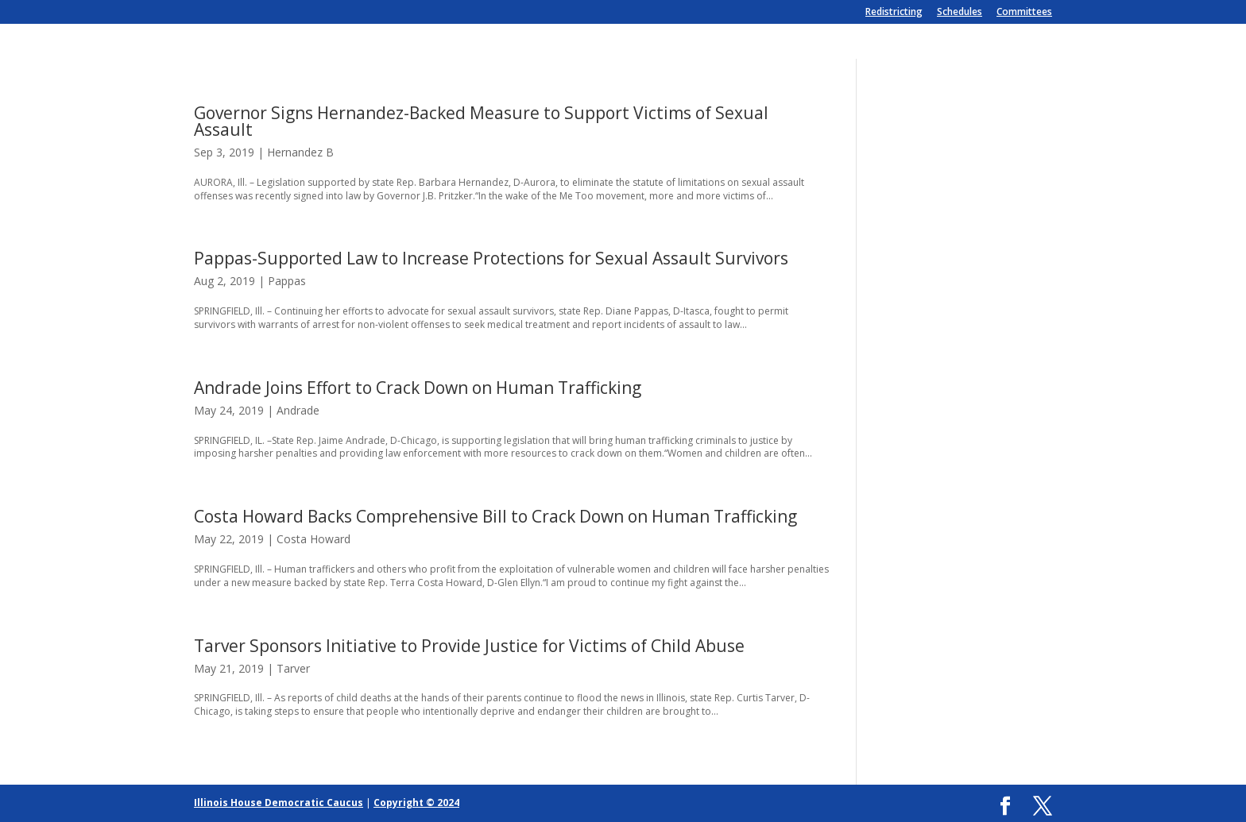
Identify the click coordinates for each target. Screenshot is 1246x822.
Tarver (293, 668)
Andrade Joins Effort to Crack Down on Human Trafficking (417, 387)
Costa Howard (313, 538)
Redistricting (894, 12)
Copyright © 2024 (416, 802)
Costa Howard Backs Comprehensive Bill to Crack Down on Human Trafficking (495, 516)
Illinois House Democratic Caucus (278, 802)
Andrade (298, 410)
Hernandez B (300, 152)
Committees (1024, 12)
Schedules (959, 12)
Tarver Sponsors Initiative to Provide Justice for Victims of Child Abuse (469, 646)
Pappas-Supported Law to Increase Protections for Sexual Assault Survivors (491, 258)
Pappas (287, 280)
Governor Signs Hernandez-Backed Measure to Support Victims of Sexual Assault (481, 121)
